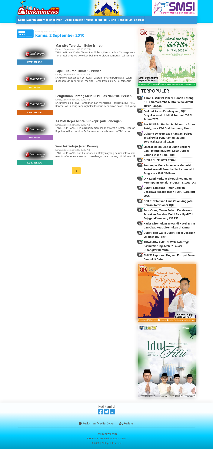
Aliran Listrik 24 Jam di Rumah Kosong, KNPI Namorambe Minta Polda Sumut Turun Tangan (169, 102)
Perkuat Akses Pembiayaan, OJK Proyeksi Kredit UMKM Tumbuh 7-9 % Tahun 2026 (168, 115)
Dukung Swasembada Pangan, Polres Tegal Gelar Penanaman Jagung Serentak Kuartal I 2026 (168, 137)
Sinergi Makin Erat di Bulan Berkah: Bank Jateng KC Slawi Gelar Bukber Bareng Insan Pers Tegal (167, 151)
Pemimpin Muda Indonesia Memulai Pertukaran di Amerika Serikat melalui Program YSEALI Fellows (169, 169)
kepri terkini (34, 62)
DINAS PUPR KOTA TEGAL (160, 160)
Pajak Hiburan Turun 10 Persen (78, 71)
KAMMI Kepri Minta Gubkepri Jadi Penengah (88, 121)
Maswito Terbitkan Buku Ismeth (79, 45)
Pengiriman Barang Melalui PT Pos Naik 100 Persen (93, 96)
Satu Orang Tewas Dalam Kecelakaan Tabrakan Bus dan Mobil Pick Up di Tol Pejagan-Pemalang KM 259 (168, 214)
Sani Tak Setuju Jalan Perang (76, 146)
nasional (34, 87)
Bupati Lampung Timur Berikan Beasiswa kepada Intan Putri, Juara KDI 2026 (169, 191)
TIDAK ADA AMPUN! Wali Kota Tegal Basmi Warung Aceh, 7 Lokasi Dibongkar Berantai (167, 246)
